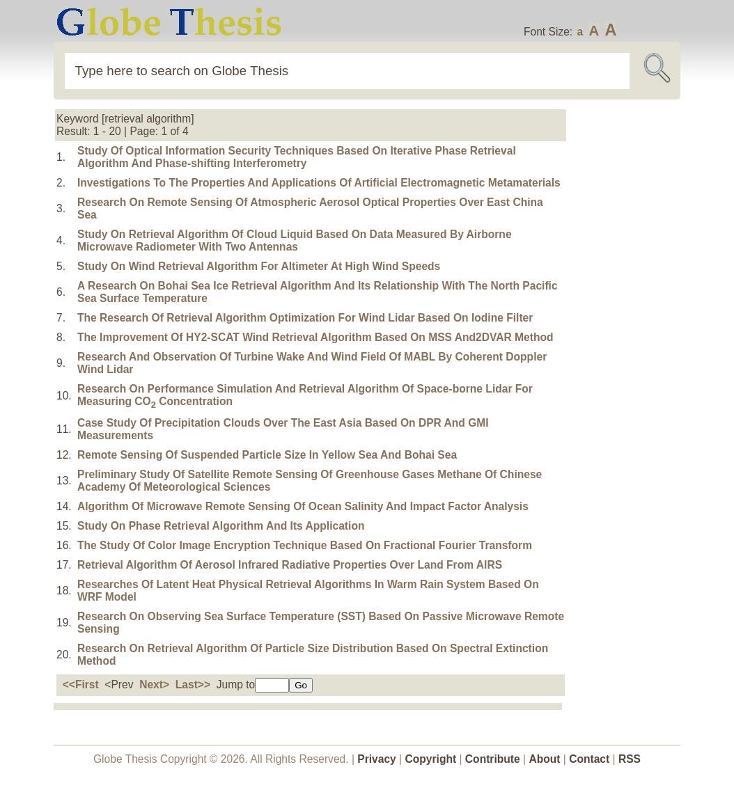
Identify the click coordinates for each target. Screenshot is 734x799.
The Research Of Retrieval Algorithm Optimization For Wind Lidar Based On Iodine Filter (305, 318)
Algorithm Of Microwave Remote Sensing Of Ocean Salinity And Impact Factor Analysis (303, 506)
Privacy (376, 759)
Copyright (431, 759)
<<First (81, 684)
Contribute (492, 759)
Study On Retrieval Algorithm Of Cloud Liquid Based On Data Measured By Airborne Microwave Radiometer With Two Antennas (294, 240)
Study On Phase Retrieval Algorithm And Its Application (220, 526)
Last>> (192, 684)
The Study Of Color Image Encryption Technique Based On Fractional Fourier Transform (304, 545)
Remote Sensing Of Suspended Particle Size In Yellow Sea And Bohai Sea (267, 455)
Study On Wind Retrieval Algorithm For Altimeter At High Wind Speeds (258, 266)
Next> (154, 684)
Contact (590, 759)
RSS (629, 759)
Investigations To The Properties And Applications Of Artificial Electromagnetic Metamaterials (319, 183)
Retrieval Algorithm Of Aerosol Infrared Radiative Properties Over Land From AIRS (289, 565)
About (544, 759)
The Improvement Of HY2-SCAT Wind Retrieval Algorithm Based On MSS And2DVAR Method (315, 337)
